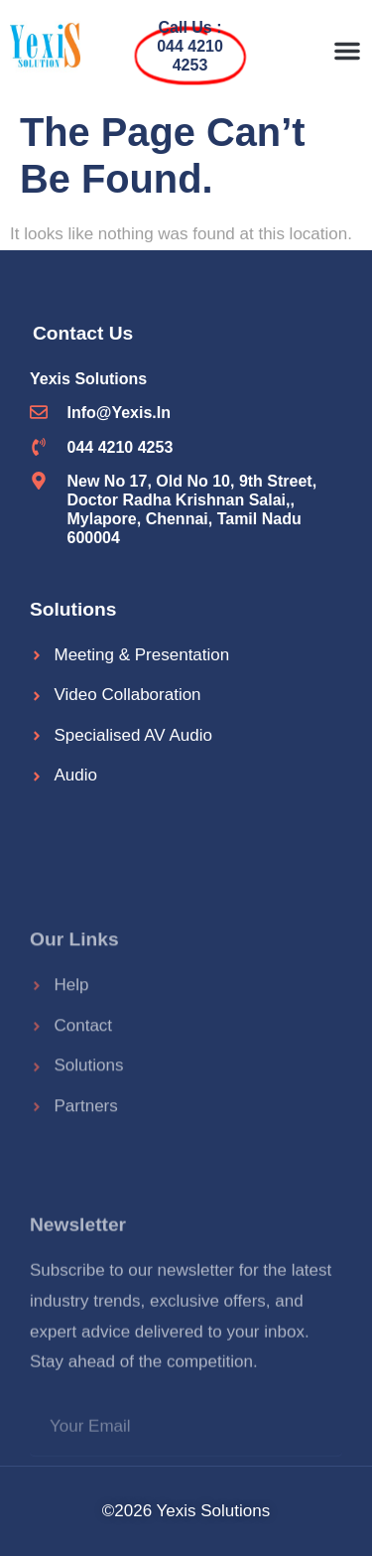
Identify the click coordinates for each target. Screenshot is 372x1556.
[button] (347, 50)
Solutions (73, 609)
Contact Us (83, 333)
